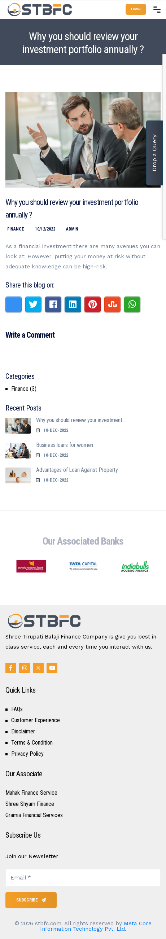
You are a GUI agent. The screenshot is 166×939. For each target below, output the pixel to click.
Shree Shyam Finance (29, 804)
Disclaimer (23, 731)
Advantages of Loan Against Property (77, 469)
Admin (72, 229)
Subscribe (31, 900)
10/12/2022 (45, 229)
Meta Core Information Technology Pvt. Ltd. (96, 926)
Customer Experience (35, 720)
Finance (15, 229)
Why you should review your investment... (80, 420)
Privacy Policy (27, 754)
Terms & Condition (32, 743)
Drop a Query (154, 153)
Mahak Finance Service (31, 793)
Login (136, 9)
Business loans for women (64, 445)
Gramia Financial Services (34, 815)
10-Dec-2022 (52, 430)
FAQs (17, 709)
